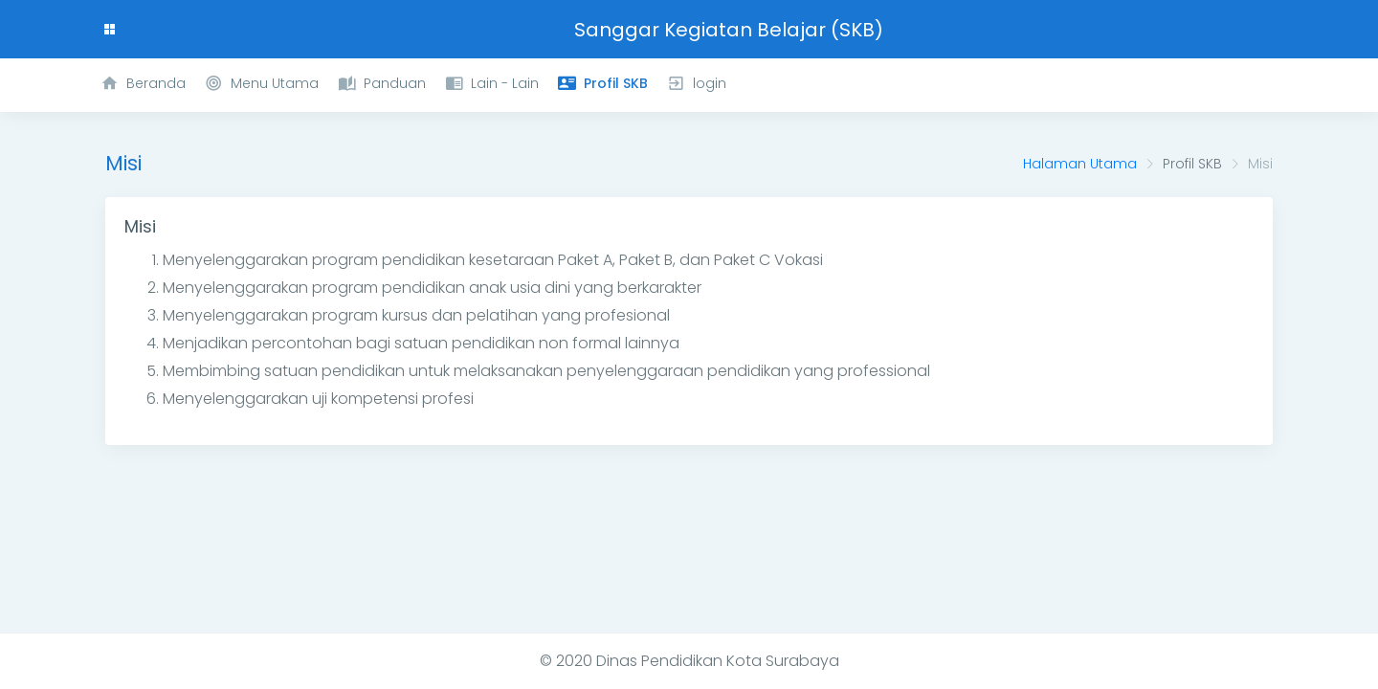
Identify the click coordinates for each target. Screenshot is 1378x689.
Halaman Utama (1080, 163)
